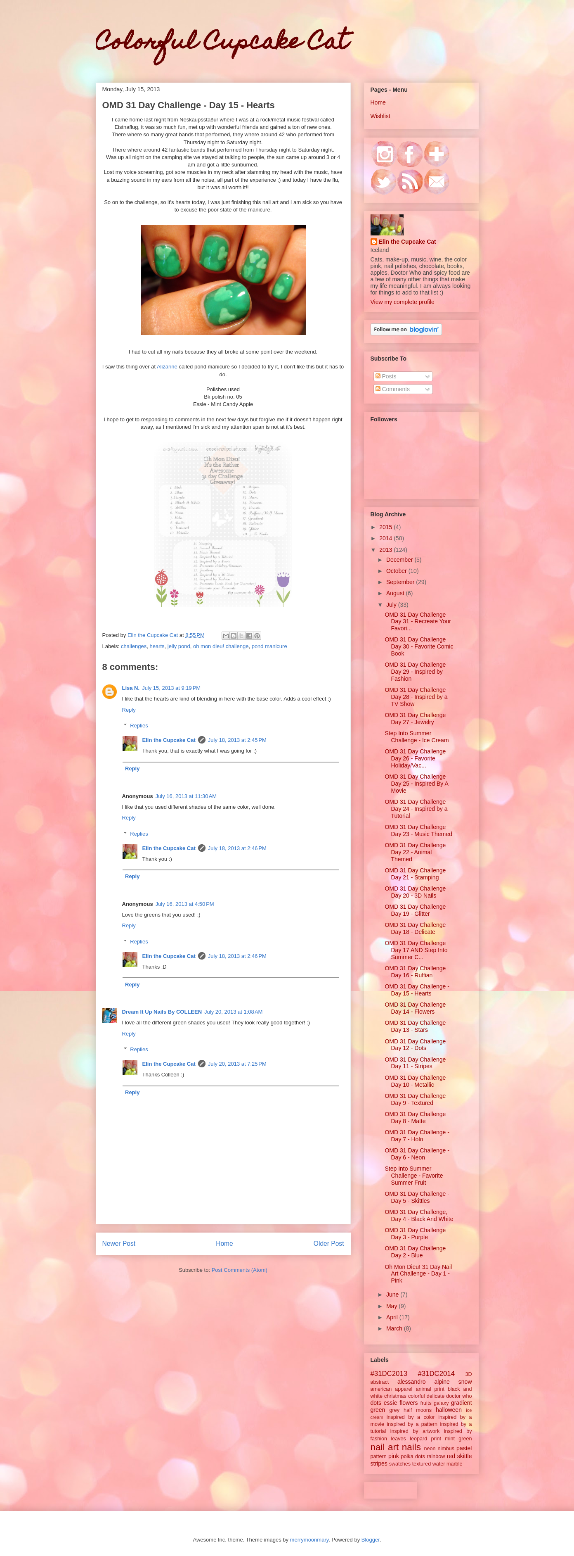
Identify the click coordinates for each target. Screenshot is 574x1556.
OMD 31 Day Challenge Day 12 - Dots (415, 1045)
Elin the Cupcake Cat (169, 740)
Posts (386, 376)
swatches (400, 1464)
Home (224, 1243)
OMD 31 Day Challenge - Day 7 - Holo (417, 1136)
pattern (379, 1456)
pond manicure (269, 646)
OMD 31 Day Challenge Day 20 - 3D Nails (415, 892)
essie (390, 1402)
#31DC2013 (389, 1374)
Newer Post (119, 1243)
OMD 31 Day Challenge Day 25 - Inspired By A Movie (416, 783)
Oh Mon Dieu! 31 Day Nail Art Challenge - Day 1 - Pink (418, 1274)
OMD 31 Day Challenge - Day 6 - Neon (417, 1154)
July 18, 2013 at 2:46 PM (237, 848)
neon (430, 1448)
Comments (393, 389)
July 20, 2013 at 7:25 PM (237, 1064)
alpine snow (453, 1381)
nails (411, 1447)
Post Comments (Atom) (239, 1270)
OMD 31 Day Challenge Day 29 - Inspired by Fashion (415, 671)
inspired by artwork (415, 1431)
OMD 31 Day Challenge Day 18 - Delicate (415, 928)
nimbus (446, 1448)
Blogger (370, 1540)
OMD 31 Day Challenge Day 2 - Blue (415, 1252)
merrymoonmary (309, 1540)
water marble (447, 1464)
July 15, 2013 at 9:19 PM (171, 688)
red (451, 1456)
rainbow (436, 1456)
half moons (418, 1410)
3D (468, 1374)
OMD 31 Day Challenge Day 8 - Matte (415, 1117)
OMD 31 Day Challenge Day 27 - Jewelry (415, 718)
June (393, 1294)
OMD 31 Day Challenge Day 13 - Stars (415, 1026)
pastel (464, 1448)
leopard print (425, 1439)
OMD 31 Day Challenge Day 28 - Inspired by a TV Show (416, 697)
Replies (139, 725)
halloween (449, 1409)
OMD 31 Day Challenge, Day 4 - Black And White (419, 1215)
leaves (398, 1439)
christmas (395, 1396)
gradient (461, 1402)
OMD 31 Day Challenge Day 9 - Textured (415, 1099)
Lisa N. (131, 688)
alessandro (411, 1381)
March (395, 1328)
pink (393, 1456)
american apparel (392, 1389)
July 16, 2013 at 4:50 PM (185, 904)
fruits (425, 1403)
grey (395, 1410)
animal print (430, 1389)
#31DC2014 (436, 1374)
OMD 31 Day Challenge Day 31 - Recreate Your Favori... (418, 621)
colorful (416, 1396)
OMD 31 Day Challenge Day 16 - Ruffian (415, 972)
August (396, 593)
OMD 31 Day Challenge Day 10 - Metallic (415, 1081)
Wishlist (380, 116)
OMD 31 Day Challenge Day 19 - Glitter (415, 910)
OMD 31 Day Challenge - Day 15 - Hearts (417, 990)
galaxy (441, 1403)
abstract (380, 1382)
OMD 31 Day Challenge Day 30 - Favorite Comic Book (419, 646)
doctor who (459, 1396)
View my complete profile (403, 302)
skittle (464, 1456)
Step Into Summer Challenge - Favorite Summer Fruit (414, 1175)
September (401, 582)
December (400, 559)
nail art (385, 1447)
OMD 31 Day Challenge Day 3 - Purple (415, 1233)
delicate (435, 1396)
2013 (386, 549)
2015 (386, 527)
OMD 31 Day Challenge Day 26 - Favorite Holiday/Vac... (415, 758)
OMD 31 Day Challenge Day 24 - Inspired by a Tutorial (416, 808)
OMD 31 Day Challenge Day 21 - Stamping (415, 874)
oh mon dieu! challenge (220, 646)
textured (421, 1464)
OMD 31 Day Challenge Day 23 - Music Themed (418, 830)
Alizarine (167, 366)
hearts (156, 646)
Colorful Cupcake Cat (222, 43)
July (392, 604)
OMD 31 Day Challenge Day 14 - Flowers (415, 1008)
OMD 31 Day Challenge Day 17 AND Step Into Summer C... (416, 950)
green (378, 1409)
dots (376, 1402)
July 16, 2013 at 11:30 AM (186, 796)
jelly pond (179, 646)
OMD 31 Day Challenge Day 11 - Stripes (415, 1063)
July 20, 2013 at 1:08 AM (233, 1012)
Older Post (329, 1243)
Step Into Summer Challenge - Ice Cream (417, 737)
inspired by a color (411, 1417)
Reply (129, 710)
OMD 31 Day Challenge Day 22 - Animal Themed (415, 852)
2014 (386, 538)
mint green (458, 1439)
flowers (408, 1402)
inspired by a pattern (412, 1424)
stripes (379, 1463)
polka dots (413, 1456)
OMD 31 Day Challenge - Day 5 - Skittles (417, 1197)
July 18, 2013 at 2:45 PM (237, 740)
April (392, 1317)
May (392, 1306)
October (397, 571)
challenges (133, 646)
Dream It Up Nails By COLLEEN (162, 1012)
